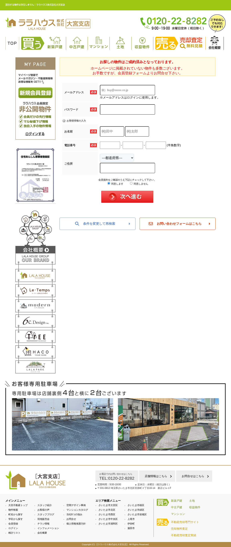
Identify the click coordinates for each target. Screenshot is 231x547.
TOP (12, 43)
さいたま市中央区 (108, 519)
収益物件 (142, 43)
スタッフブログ (45, 514)
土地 (120, 43)
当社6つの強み (74, 514)
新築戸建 (55, 43)
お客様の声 (43, 509)
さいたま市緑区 (136, 509)
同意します (115, 183)
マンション (98, 42)
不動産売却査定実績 (183, 535)
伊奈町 (131, 523)
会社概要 (215, 42)
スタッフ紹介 (44, 505)
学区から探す (15, 519)
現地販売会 (43, 519)
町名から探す (15, 514)
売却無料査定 (179, 528)
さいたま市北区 (106, 509)
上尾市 (131, 519)
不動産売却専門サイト (185, 522)
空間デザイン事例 (76, 505)
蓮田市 (131, 528)
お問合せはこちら (193, 476)
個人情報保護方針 (76, 523)
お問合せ (71, 519)
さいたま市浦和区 (108, 523)
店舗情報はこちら (156, 476)
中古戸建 (76, 43)
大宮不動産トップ (18, 505)
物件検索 (13, 509)
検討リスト (14, 532)
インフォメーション (48, 528)
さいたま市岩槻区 (137, 514)
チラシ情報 (43, 523)
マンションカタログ (77, 509)
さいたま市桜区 (136, 505)
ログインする (35, 133)
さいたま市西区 (106, 514)
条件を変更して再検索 (95, 224)
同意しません (139, 183)
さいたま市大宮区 (108, 505)
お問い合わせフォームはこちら (175, 224)
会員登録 (13, 523)
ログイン (13, 528)
